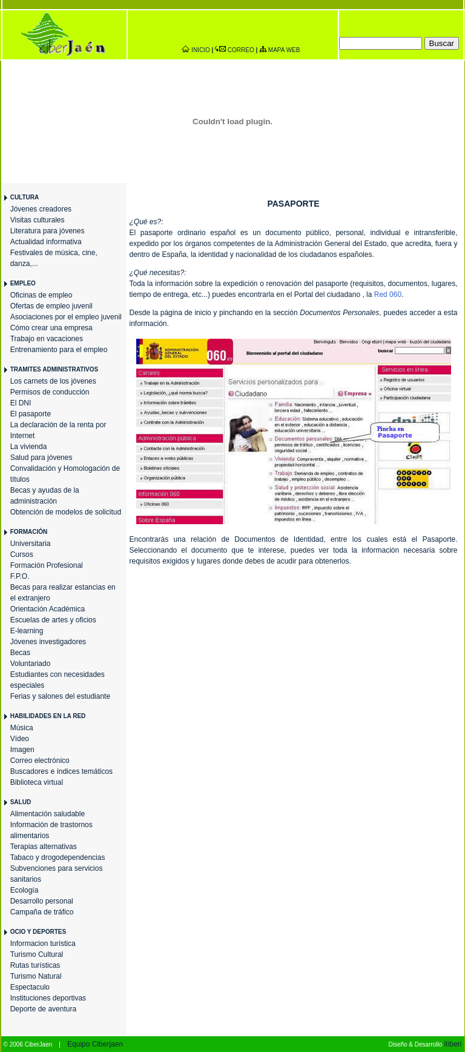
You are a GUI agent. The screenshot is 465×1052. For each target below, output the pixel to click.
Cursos (21, 554)
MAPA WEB (284, 50)
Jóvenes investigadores (48, 642)
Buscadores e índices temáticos (61, 771)
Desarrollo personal (41, 901)
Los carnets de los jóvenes (53, 381)
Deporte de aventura (43, 1009)
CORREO (241, 50)
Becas (20, 652)
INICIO (200, 50)
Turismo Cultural (37, 954)
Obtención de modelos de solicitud (65, 512)
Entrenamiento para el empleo (59, 349)
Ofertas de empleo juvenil (51, 306)
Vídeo (19, 738)
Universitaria (30, 543)
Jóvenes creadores (40, 209)
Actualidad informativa (46, 242)
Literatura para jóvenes (47, 231)
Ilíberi (452, 1044)
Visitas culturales (37, 220)
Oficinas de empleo (41, 295)
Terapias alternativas (43, 846)
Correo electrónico (40, 760)
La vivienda (28, 446)
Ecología (24, 890)
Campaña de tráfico (42, 912)
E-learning (27, 631)
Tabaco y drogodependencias (57, 857)
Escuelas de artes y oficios (53, 620)
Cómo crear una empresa (51, 328)
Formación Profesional (46, 565)
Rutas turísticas (35, 965)
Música (21, 728)
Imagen (22, 749)
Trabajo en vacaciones (46, 339)
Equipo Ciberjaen (95, 1044)
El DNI (20, 403)
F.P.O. (20, 576)
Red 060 (387, 294)
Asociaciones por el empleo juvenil (66, 317)
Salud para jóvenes (41, 457)
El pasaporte (30, 414)
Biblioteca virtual (36, 782)
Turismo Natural (36, 976)
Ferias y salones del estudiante (60, 696)
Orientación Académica (47, 609)
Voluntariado (30, 663)
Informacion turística (43, 943)
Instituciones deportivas (48, 998)
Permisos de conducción (50, 392)
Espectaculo (30, 987)
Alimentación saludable (47, 814)
